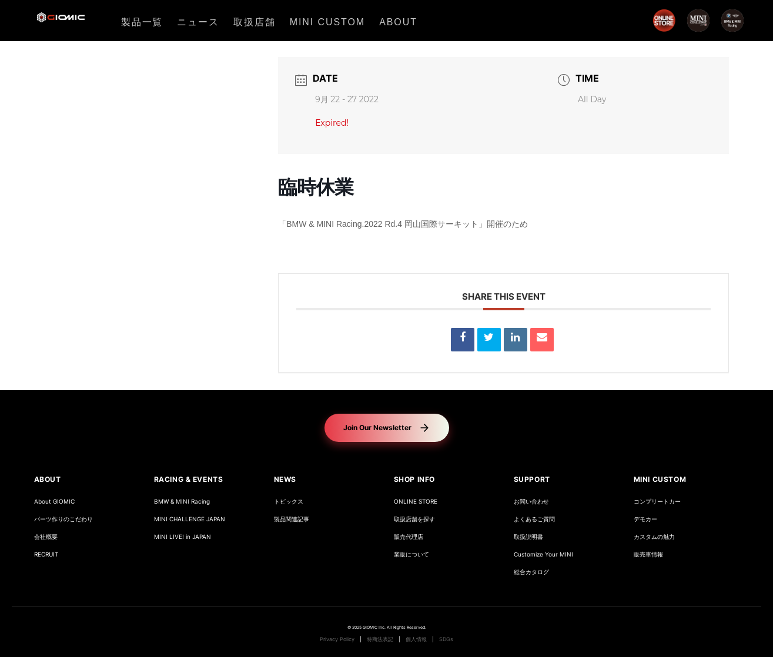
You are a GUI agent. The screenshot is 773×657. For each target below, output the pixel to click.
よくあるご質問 (534, 519)
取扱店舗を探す (414, 519)
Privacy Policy (337, 639)
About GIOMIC (54, 501)
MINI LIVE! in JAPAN (182, 537)
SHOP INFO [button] (414, 479)
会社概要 (46, 537)
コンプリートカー (657, 501)
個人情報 (416, 639)
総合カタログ (531, 572)
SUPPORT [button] (532, 479)
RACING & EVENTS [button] (188, 479)
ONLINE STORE (415, 501)
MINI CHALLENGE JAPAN (189, 519)
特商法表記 (380, 639)
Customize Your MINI (543, 554)
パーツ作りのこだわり (63, 519)
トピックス (288, 501)
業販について (411, 554)
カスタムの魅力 (654, 537)
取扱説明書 (528, 537)
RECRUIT (46, 554)
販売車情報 (648, 554)
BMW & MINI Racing (182, 501)
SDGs (446, 639)
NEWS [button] (285, 479)
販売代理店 (408, 537)
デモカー (645, 519)
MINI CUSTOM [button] (660, 479)
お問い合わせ (531, 501)
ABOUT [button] (47, 479)
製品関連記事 (291, 519)
